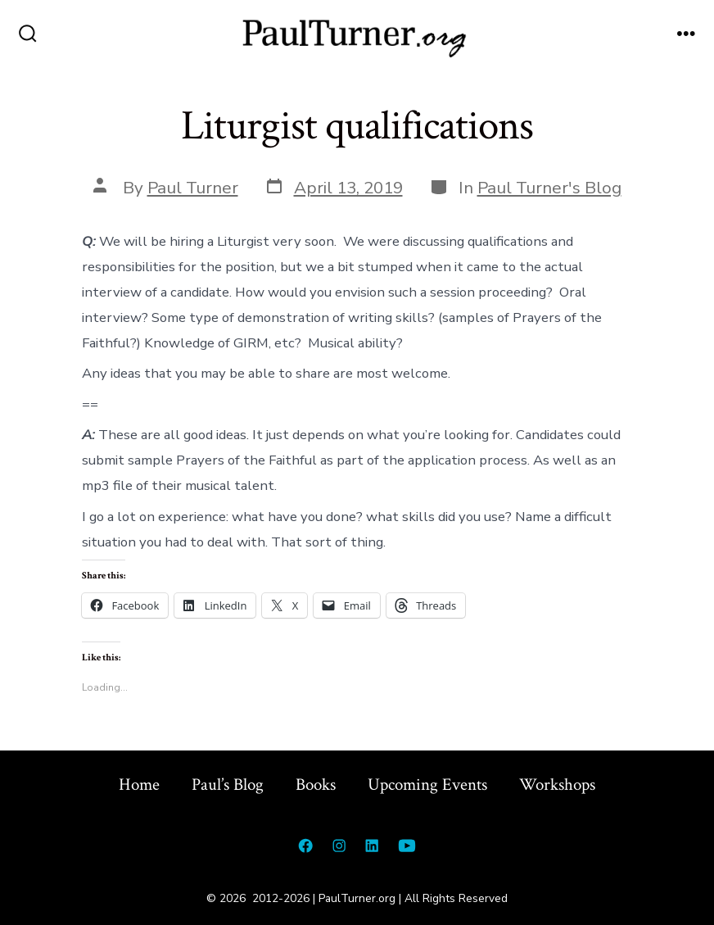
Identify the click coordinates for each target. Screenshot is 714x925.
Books (316, 784)
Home (139, 784)
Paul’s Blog (228, 784)
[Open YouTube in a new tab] (407, 845)
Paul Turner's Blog (549, 187)
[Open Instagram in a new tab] (339, 845)
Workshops (557, 784)
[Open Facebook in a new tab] (305, 845)
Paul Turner (192, 187)
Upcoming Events (427, 784)
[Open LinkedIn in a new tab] (371, 845)
